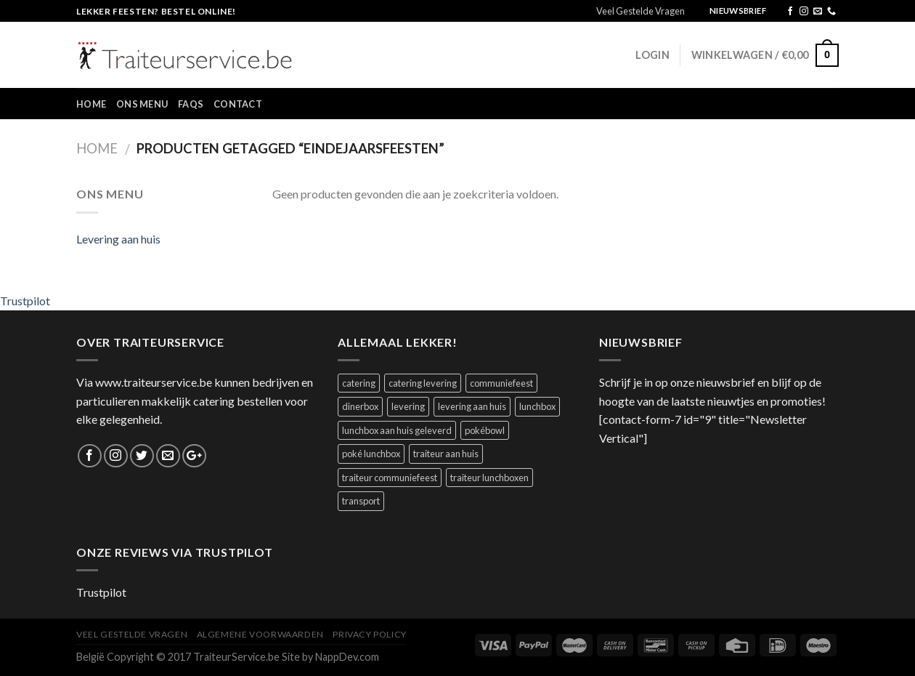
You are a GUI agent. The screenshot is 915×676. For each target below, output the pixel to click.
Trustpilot (25, 300)
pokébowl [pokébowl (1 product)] (485, 430)
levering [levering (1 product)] (408, 406)
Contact (238, 104)
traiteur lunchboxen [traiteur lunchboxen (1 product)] (489, 477)
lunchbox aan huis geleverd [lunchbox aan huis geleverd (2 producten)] (397, 430)
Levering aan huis (118, 239)
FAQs (190, 104)
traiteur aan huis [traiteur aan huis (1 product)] (446, 453)
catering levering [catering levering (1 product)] (423, 383)
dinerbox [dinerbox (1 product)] (360, 406)
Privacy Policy (370, 634)
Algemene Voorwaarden (260, 634)
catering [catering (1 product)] (358, 383)
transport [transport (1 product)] (361, 501)
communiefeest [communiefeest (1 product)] (501, 383)
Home (91, 104)
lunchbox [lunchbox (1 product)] (537, 406)
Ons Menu (142, 104)
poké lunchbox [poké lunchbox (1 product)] (371, 453)
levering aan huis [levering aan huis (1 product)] (472, 406)
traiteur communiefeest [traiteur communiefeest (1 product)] (389, 477)
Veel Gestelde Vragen (640, 11)
